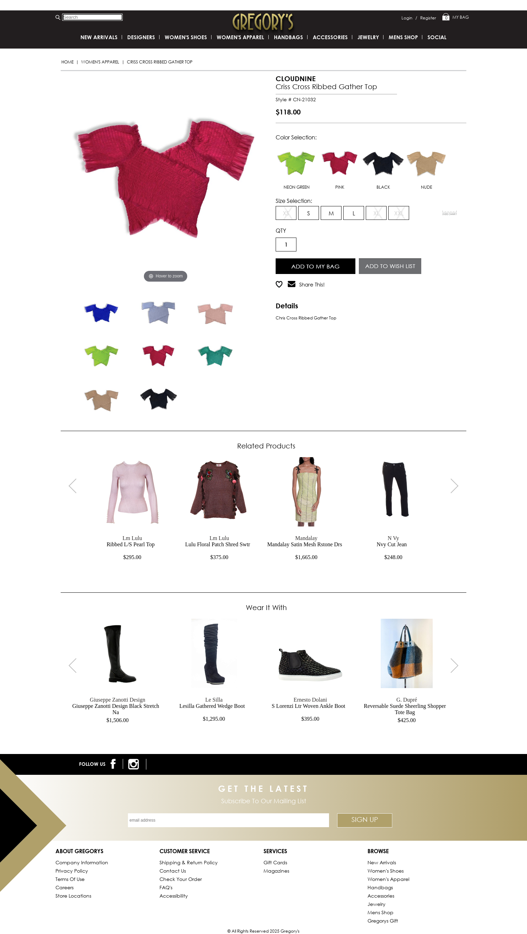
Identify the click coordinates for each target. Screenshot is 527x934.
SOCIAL (437, 37)
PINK (340, 166)
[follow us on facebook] (114, 764)
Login (409, 18)
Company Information (81, 862)
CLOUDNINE (296, 79)
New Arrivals (99, 37)
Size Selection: (294, 200)
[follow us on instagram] (134, 764)
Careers (64, 887)
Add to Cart (315, 265)
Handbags (288, 37)
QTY (281, 230)
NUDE (426, 166)
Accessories (330, 37)
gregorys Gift (383, 920)
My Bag (455, 17)
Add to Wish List (390, 265)
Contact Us (172, 870)
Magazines (276, 870)
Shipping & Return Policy (188, 862)
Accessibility (173, 895)
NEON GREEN (296, 166)
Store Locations (73, 895)
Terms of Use (70, 879)
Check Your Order (180, 879)
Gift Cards (275, 862)
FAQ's (165, 887)
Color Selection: (296, 137)
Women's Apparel (100, 62)
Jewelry (368, 37)
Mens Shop (403, 37)
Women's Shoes (186, 37)
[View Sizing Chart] (449, 212)
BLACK (383, 166)
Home (67, 62)
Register (428, 18)
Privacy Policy (71, 870)
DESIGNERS (141, 37)
